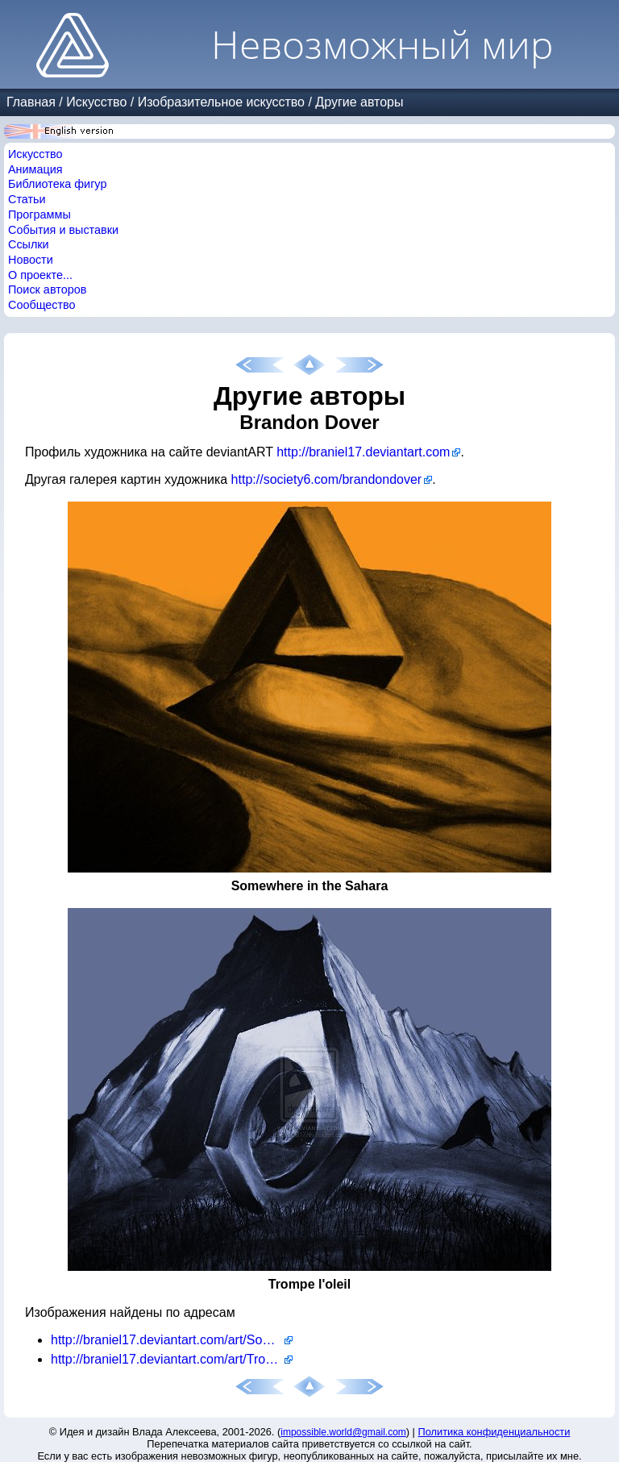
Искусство (96, 102)
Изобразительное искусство (221, 102)
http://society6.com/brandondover (326, 479)
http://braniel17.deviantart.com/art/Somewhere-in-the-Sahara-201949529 (172, 1340)
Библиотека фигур (57, 183)
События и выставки (63, 229)
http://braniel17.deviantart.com (363, 452)
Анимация (35, 169)
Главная (31, 102)
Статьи (27, 199)
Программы (39, 214)
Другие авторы (359, 102)
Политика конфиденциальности (494, 1432)
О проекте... (40, 275)
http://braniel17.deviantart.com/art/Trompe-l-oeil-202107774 (172, 1359)
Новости (30, 259)
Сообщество (42, 304)
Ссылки (28, 244)
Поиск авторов (47, 289)
